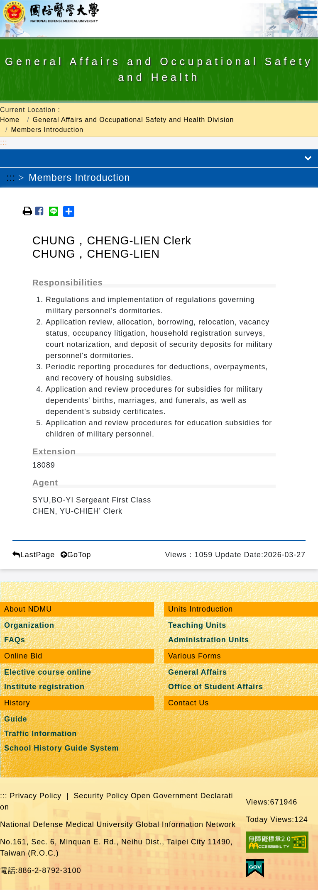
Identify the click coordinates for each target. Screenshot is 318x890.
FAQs (14, 640)
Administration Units (208, 640)
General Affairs (197, 672)
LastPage (33, 555)
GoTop (76, 555)
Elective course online (47, 672)
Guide (15, 719)
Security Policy (100, 796)
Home (10, 119)
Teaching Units (197, 625)
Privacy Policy (36, 796)
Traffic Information (40, 733)
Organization (29, 625)
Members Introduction (47, 129)
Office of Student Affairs (215, 687)
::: (3, 142)
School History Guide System (61, 748)
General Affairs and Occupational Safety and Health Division (133, 119)
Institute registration (44, 687)
